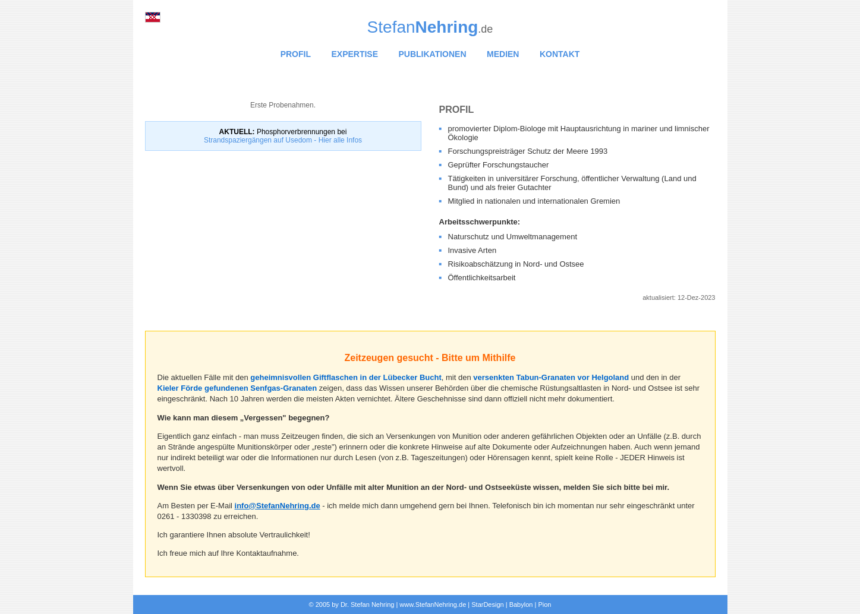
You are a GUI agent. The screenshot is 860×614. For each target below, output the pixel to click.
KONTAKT (559, 54)
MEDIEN (503, 54)
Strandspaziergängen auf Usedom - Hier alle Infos (283, 140)
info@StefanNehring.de (277, 505)
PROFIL (296, 54)
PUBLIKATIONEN (433, 54)
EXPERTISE (354, 54)
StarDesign (487, 604)
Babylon (521, 604)
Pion (544, 604)
